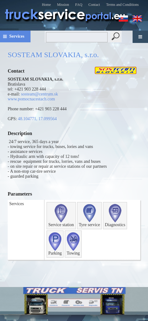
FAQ (78, 4)
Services (16, 36)
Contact (94, 4)
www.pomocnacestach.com (31, 99)
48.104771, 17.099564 (37, 118)
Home (46, 4)
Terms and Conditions (122, 4)
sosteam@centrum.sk (39, 94)
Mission (63, 4)
